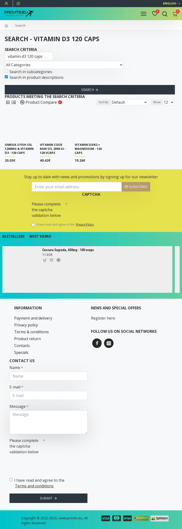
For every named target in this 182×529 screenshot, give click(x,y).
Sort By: (104, 102)
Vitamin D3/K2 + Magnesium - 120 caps (88, 149)
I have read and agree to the (63, 224)
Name (14, 367)
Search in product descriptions (34, 77)
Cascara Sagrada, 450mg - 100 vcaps (71, 250)
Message (17, 406)
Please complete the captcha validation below (46, 209)
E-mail (14, 387)
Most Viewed (40, 236)
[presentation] (100, 208)
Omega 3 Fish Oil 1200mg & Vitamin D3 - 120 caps (19, 149)
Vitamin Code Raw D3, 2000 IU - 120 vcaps (53, 149)
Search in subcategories (28, 71)
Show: (157, 102)
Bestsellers (13, 236)
